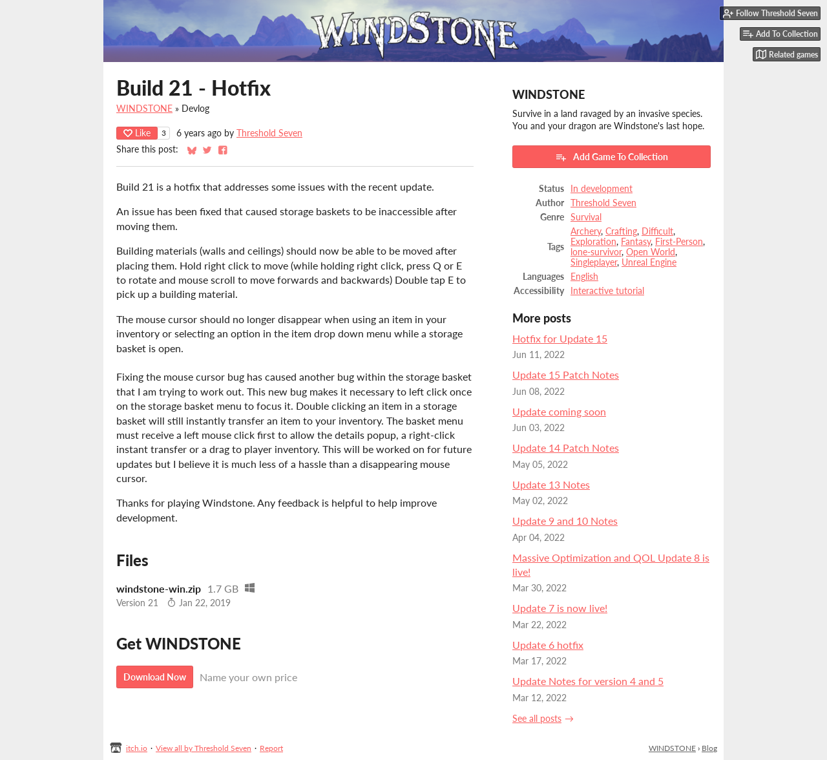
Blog (709, 748)
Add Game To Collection (611, 157)
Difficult (657, 231)
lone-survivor (596, 252)
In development (602, 189)
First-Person (679, 242)
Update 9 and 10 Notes (565, 520)
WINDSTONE (144, 108)
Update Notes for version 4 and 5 (588, 681)
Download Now (154, 676)
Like (137, 132)
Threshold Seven (269, 133)
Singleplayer (594, 262)
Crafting (621, 231)
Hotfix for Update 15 (559, 338)
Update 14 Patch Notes (565, 447)
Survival (586, 217)
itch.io (136, 748)
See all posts (536, 718)
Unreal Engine (649, 262)
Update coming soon (559, 411)
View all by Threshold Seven (203, 748)
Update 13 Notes (551, 484)
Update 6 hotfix (547, 645)
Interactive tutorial (607, 291)
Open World (650, 252)
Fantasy (636, 242)
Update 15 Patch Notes (565, 374)
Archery (586, 231)
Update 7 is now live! (559, 608)
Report (271, 748)
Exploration (593, 242)
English (584, 276)
